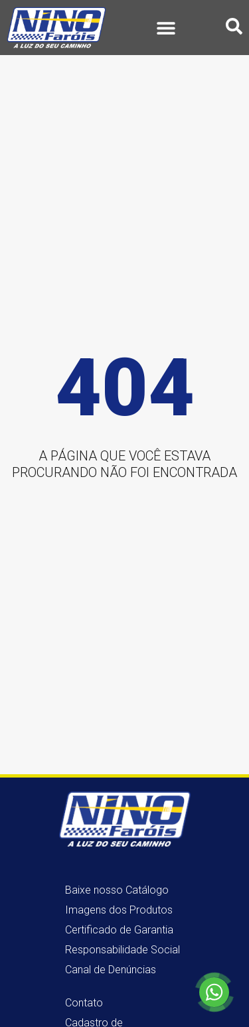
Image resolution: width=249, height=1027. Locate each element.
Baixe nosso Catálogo (117, 890)
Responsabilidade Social (122, 949)
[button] (166, 27)
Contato (84, 1002)
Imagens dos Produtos (119, 910)
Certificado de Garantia (119, 930)
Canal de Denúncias (110, 969)
